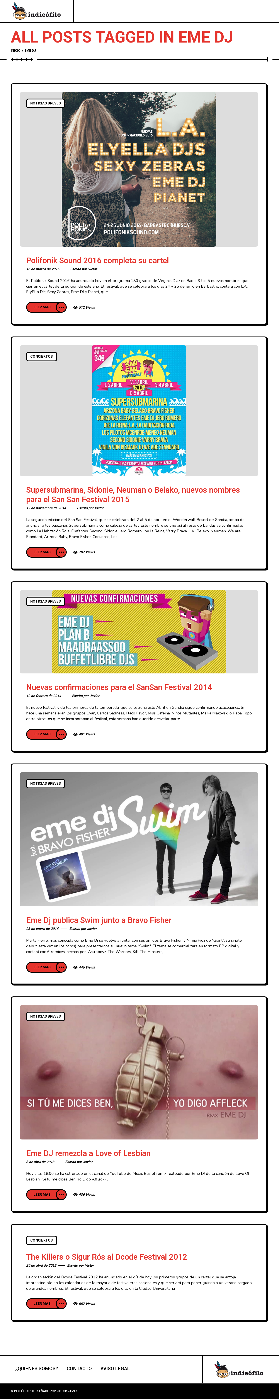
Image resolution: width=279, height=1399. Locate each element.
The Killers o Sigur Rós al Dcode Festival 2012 (106, 1257)
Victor (92, 269)
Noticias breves (45, 103)
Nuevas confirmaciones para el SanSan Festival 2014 (119, 687)
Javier (94, 696)
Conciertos (41, 356)
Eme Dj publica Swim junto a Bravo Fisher (99, 920)
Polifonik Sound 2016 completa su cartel (97, 260)
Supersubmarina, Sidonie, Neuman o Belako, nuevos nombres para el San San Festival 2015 (133, 495)
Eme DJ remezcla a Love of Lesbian (88, 1153)
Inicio (15, 50)
